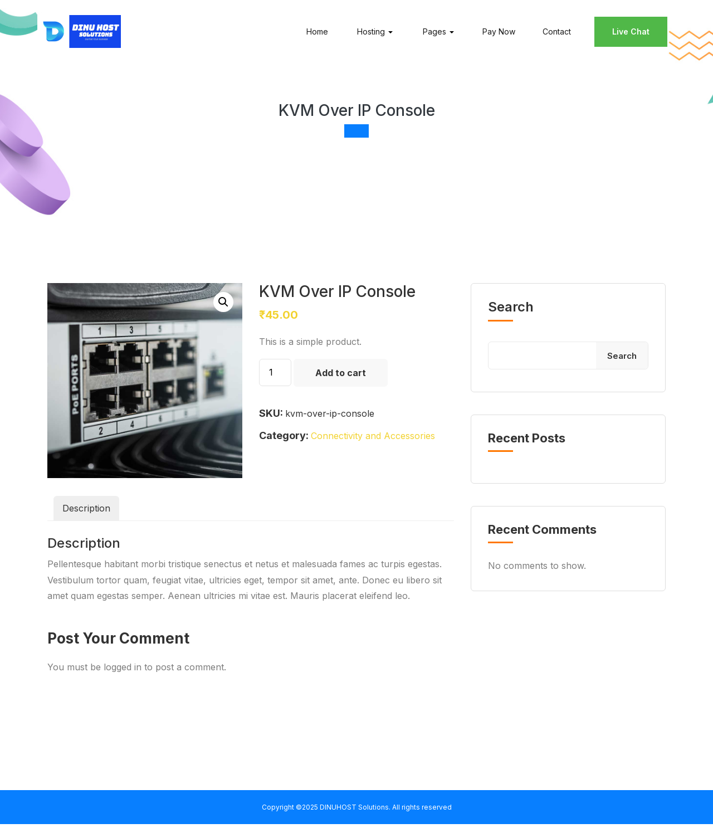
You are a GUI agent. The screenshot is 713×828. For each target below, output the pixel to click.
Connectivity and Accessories (373, 439)
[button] (223, 306)
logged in (122, 670)
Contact (555, 33)
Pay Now (497, 33)
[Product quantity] (275, 375)
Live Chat (629, 33)
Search (511, 311)
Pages (433, 33)
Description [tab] (86, 512)
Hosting (369, 33)
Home (315, 33)
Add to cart (340, 376)
